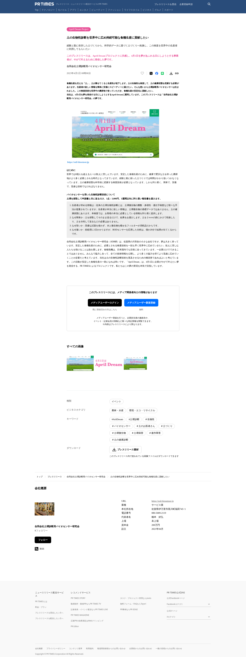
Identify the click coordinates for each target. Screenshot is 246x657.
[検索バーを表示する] (209, 4)
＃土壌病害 (137, 433)
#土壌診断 (134, 419)
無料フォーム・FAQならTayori (133, 603)
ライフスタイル (131, 9)
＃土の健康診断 (120, 439)
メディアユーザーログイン (105, 302)
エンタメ (84, 9)
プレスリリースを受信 (165, 4)
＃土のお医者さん (145, 426)
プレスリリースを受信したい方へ (49, 612)
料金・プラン (40, 607)
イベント (116, 401)
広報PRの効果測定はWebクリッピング (87, 620)
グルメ (158, 9)
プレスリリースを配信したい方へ (49, 618)
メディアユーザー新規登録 (141, 302)
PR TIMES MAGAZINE (80, 615)
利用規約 (90, 648)
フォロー (43, 540)
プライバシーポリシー (55, 648)
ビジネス (147, 9)
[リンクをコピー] (176, 73)
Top (37, 9)
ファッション (114, 9)
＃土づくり (166, 426)
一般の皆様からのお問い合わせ (169, 648)
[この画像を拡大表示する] (80, 363)
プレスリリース (55, 476)
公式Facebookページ (176, 598)
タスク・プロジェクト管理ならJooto (135, 598)
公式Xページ (172, 611)
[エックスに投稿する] (151, 73)
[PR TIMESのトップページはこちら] (71, 4)
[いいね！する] (142, 73)
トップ (40, 476)
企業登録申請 (186, 4)
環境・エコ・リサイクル (142, 410)
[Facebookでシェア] (156, 73)
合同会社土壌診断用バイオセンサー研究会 (86, 476)
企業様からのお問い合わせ (140, 648)
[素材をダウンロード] (171, 73)
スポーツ (168, 9)
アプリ (73, 9)
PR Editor (75, 626)
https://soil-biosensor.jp (78, 162)
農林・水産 (117, 410)
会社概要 (39, 648)
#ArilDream (117, 419)
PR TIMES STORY (78, 598)
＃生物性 (149, 419)
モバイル (62, 9)
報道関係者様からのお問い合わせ (111, 648)
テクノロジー (48, 9)
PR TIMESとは (41, 601)
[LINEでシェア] (162, 73)
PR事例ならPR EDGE (129, 609)
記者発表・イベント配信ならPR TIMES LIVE (89, 609)
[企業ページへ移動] (44, 510)
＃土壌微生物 (119, 433)
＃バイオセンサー (121, 426)
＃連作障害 (155, 433)
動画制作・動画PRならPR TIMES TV (86, 603)
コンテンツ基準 (75, 648)
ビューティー (98, 9)
